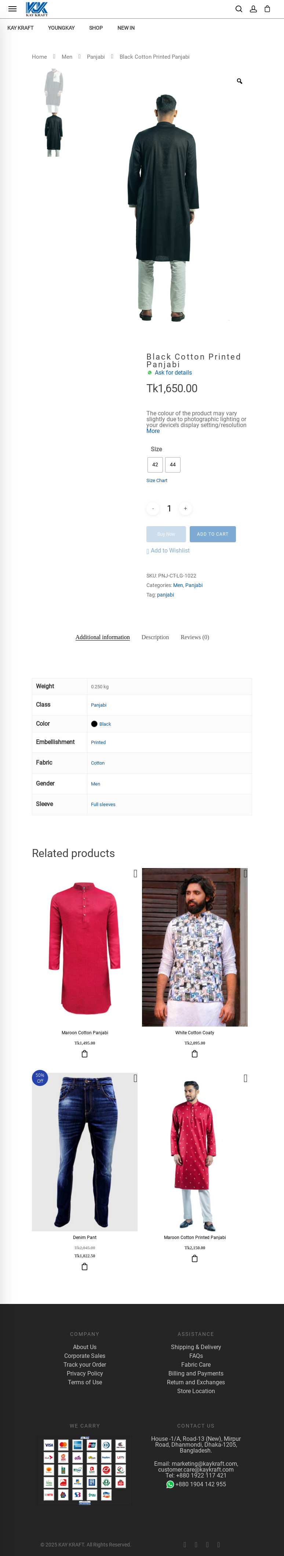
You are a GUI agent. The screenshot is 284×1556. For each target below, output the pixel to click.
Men (67, 57)
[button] (168, 551)
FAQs (196, 1356)
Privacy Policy (85, 1374)
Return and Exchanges (196, 1382)
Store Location (196, 1391)
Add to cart (213, 534)
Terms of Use (85, 1382)
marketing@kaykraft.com (204, 1463)
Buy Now (166, 534)
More (153, 430)
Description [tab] (155, 637)
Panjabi (96, 57)
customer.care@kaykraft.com (196, 1469)
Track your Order (84, 1365)
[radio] (155, 465)
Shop (96, 28)
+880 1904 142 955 (196, 1484)
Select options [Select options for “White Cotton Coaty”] (195, 1053)
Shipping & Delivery (196, 1347)
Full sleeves (103, 804)
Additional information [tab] (103, 637)
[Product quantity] (169, 508)
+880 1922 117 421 (201, 1475)
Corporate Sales (84, 1356)
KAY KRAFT (20, 28)
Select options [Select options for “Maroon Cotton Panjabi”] (85, 1053)
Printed (98, 742)
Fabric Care (196, 1365)
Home (39, 57)
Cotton (98, 763)
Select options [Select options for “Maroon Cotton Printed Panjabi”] (195, 1258)
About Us (85, 1347)
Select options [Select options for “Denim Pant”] (85, 1266)
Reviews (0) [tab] (195, 637)
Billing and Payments (195, 1374)
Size (156, 449)
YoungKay (61, 28)
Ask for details (173, 372)
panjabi (165, 595)
